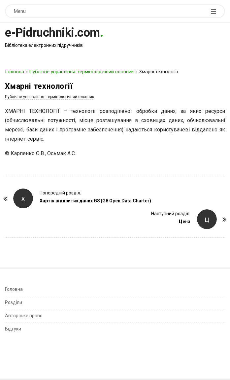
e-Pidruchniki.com (52, 33)
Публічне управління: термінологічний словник (81, 72)
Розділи (13, 302)
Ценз (184, 221)
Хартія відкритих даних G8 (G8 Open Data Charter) (95, 200)
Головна (14, 72)
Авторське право (24, 315)
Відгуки (13, 328)
